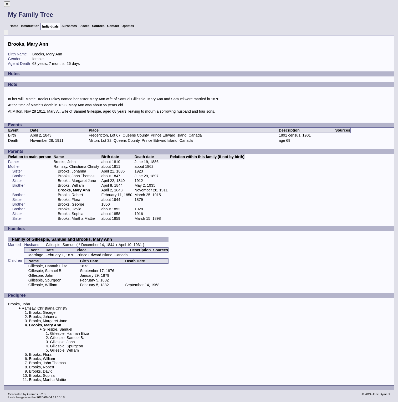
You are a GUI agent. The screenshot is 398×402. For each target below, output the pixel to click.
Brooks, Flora (69, 199)
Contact (113, 26)
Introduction (30, 26)
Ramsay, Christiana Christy (76, 166)
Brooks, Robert (70, 195)
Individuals (50, 26)
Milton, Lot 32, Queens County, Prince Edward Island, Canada (141, 140)
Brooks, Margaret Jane (77, 181)
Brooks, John (65, 162)
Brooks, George (71, 204)
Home (13, 26)
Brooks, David (69, 209)
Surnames (69, 26)
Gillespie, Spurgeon (45, 280)
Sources (98, 26)
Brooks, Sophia (71, 214)
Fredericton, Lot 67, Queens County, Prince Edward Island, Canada (145, 135)
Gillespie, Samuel (60, 245)
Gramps (32, 394)
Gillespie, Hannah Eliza (48, 266)
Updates (127, 26)
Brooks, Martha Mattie (76, 218)
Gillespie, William (42, 285)
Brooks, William (71, 185)
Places (84, 26)
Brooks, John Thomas (76, 176)
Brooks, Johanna (72, 171)
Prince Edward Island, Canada (101, 255)
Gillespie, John (40, 275)
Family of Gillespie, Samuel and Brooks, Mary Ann (62, 239)
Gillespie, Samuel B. (45, 271)
